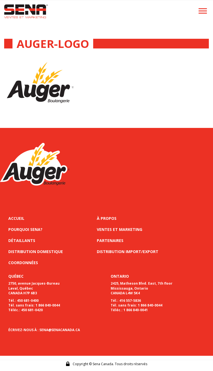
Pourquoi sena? (25, 229)
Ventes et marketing (119, 229)
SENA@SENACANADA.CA (59, 330)
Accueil (16, 218)
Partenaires (110, 240)
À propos (106, 218)
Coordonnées (23, 262)
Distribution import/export (127, 251)
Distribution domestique (35, 251)
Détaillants (21, 240)
